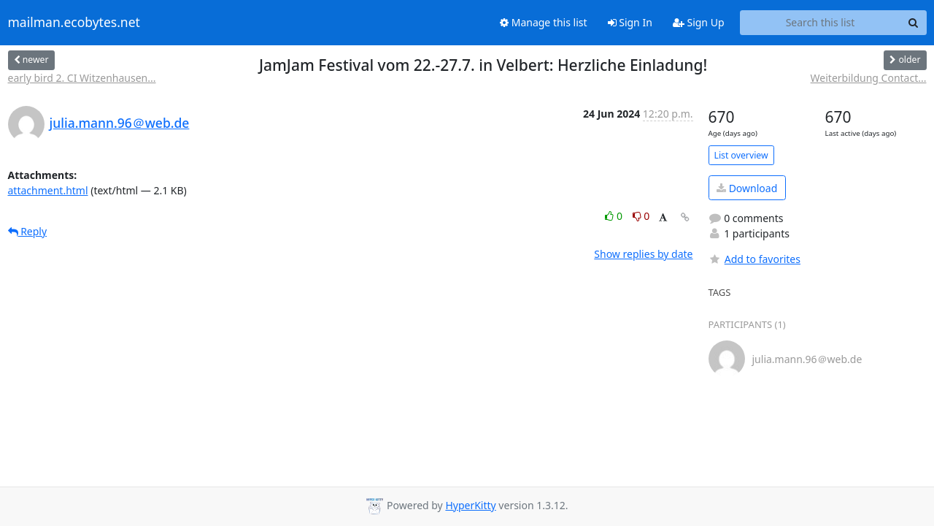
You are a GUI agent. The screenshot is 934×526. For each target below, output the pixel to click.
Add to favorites (754, 259)
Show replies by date (643, 254)
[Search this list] (820, 22)
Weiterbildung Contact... (869, 78)
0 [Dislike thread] (641, 216)
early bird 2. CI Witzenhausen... (82, 78)
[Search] (913, 22)
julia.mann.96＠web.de (120, 123)
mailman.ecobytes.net (74, 22)
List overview (741, 155)
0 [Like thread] (615, 216)
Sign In (630, 22)
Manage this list (543, 22)
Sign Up (699, 22)
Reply (27, 231)
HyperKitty (470, 505)
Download (747, 188)
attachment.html (48, 190)
